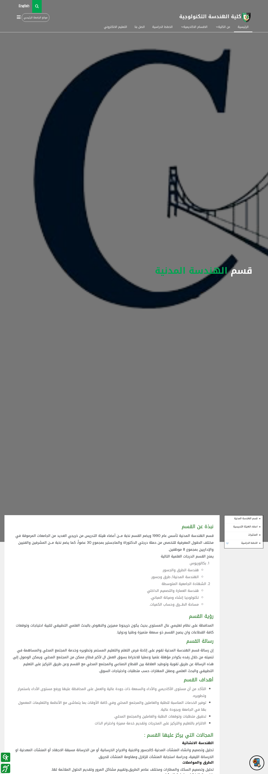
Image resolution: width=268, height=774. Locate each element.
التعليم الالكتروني (115, 27)
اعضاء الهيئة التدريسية (245, 526)
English (24, 6)
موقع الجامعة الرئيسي (35, 17)
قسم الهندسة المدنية (246, 518)
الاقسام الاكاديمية (194, 27)
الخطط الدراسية (162, 27)
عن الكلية (223, 27)
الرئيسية (243, 27)
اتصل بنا (140, 27)
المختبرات (253, 534)
